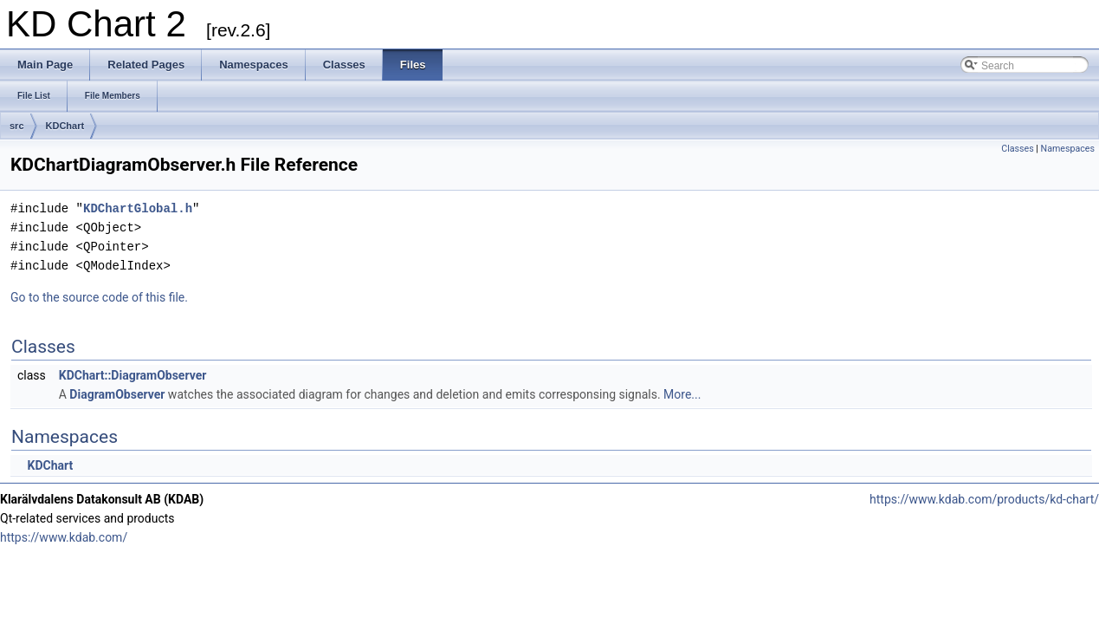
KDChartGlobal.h (137, 208)
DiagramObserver (117, 394)
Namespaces (1068, 148)
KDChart (65, 125)
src (17, 125)
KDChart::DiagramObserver (133, 375)
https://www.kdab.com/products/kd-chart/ (984, 499)
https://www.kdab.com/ (63, 537)
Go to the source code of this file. (99, 297)
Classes (1017, 148)
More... (682, 394)
